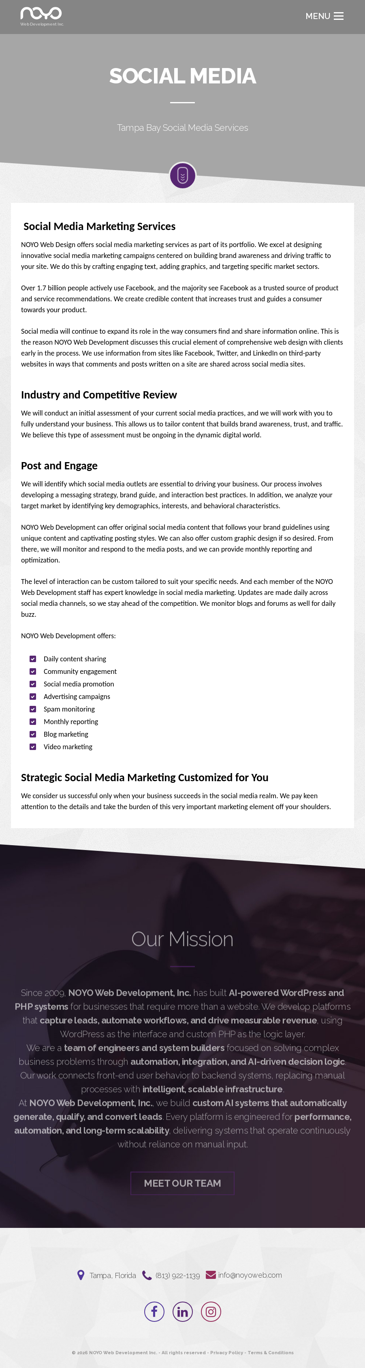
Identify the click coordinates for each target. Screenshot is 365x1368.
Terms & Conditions (271, 1352)
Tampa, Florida (113, 1275)
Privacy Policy (226, 1352)
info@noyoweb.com (250, 1275)
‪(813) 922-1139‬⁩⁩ (178, 1275)
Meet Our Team (182, 1206)
